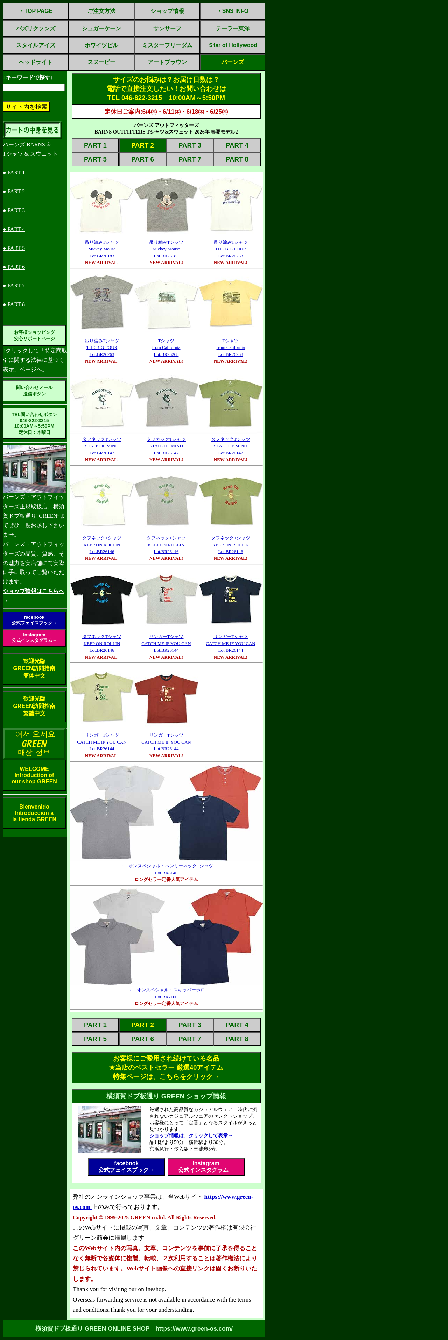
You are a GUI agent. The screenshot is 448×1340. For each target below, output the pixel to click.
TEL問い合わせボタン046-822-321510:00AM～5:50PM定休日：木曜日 (34, 423)
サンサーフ (167, 28)
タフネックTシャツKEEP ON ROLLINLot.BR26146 (101, 544)
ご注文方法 (101, 11)
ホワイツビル (101, 45)
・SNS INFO (233, 11)
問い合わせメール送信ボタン (34, 390)
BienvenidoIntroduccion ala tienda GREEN (34, 813)
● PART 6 (14, 267)
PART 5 (95, 159)
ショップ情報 (167, 11)
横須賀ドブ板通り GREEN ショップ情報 (166, 1096)
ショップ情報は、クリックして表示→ (191, 1135)
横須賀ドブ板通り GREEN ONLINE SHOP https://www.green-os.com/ (134, 1328)
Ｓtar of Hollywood (232, 45)
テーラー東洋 (233, 28)
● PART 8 (14, 304)
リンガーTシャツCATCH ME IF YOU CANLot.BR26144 (166, 643)
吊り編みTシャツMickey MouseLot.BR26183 (102, 248)
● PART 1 (14, 172)
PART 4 (237, 145)
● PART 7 (14, 285)
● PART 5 (14, 248)
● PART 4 (14, 229)
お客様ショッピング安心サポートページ (34, 335)
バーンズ (233, 62)
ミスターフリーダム (167, 45)
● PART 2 (14, 191)
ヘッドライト (35, 62)
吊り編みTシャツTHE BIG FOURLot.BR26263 (231, 248)
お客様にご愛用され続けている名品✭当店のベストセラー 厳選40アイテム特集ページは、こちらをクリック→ (166, 1067)
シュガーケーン (101, 28)
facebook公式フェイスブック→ (34, 620)
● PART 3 (14, 210)
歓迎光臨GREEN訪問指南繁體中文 (34, 706)
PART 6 (142, 159)
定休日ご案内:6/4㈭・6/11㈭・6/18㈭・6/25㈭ (166, 111)
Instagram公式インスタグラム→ (34, 637)
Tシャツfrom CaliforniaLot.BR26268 (166, 347)
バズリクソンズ (35, 28)
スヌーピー (101, 62)
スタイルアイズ (35, 45)
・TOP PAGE (36, 11)
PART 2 (142, 145)
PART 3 (189, 145)
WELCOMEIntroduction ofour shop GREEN (34, 775)
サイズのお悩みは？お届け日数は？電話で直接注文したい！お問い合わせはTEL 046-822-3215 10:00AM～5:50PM (166, 88)
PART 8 (237, 159)
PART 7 (189, 159)
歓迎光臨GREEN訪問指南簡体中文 (34, 668)
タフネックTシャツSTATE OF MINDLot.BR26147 (101, 446)
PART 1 (95, 145)
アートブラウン (167, 62)
